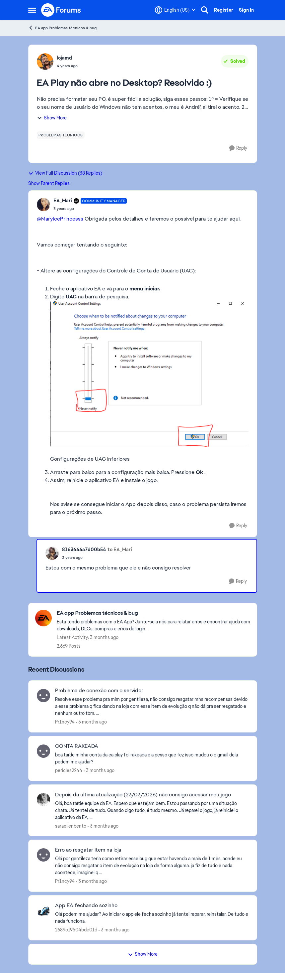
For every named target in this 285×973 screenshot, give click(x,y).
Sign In (246, 10)
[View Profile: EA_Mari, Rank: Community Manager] (43, 204)
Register (223, 10)
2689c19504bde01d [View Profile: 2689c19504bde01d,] (76, 930)
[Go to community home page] (61, 10)
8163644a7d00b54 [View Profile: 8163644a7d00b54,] (84, 550)
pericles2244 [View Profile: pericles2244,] (68, 770)
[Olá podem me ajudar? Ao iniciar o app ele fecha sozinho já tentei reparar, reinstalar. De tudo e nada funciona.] (152, 918)
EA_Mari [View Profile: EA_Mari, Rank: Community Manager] (62, 201)
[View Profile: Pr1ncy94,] (43, 695)
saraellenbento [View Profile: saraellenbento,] (70, 826)
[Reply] (238, 148)
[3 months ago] (91, 722)
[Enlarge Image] (149, 374)
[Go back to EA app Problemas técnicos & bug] (153, 613)
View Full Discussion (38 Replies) (65, 173)
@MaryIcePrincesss (60, 218)
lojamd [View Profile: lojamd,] (64, 58)
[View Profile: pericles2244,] (43, 751)
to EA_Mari (119, 550)
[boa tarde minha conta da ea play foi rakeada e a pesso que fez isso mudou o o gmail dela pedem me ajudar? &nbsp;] (152, 758)
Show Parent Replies (49, 183)
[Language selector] (175, 10)
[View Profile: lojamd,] (45, 61)
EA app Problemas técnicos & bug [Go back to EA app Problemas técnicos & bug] (62, 28)
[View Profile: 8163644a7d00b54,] (52, 553)
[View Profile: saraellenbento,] (43, 799)
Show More (52, 118)
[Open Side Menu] (32, 10)
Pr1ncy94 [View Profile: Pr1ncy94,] (65, 722)
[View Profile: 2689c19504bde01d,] (43, 910)
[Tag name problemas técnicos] (61, 135)
